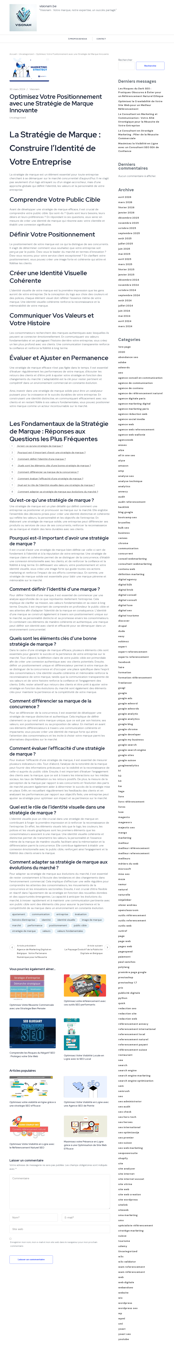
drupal (122, 626)
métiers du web (128, 863)
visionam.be (48, 6)
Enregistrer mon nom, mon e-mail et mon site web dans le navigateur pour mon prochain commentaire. (53, 1244)
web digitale (126, 1282)
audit (121, 496)
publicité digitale (129, 993)
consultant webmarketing (135, 564)
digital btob (125, 589)
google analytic (128, 713)
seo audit (124, 1106)
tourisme (124, 1241)
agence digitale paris (132, 398)
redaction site (127, 1013)
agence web (126, 424)
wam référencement (131, 1272)
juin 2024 (124, 310)
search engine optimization (135, 1080)
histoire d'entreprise (23, 920)
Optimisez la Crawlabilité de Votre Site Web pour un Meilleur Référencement (140, 105)
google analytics (129, 719)
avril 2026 (124, 197)
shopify (123, 1158)
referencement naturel (133, 1039)
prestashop (125, 977)
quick (121, 1003)
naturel (123, 889)
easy (121, 636)
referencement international (137, 1029)
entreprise (62, 914)
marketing (124, 837)
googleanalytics (128, 765)
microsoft (124, 869)
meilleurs (124, 858)
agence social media (131, 419)
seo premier (126, 1137)
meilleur (123, 843)
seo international (129, 1127)
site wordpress (128, 1199)
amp (121, 471)
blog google (125, 512)
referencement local (131, 1034)
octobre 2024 (127, 290)
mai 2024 (124, 316)
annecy (123, 491)
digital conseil (127, 595)
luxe (121, 812)
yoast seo (124, 1334)
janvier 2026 (126, 212)
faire (121, 667)
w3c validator (127, 1261)
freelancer (125, 682)
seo (120, 1096)
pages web (125, 946)
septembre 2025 (129, 233)
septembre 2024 (129, 295)
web (121, 1277)
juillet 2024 (125, 305)
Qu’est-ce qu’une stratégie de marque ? (39, 446)
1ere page (124, 346)
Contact (101, 39)
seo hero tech (127, 1117)
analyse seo (126, 476)
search (122, 1065)
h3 (120, 781)
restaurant (125, 1055)
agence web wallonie (131, 434)
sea (120, 1060)
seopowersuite (128, 1153)
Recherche (150, 65)
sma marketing (128, 1215)
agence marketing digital (134, 403)
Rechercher (125, 60)
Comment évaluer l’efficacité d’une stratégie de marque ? (50, 478)
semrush (124, 1091)
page (121, 936)
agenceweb (125, 440)
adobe (122, 362)
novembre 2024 (128, 285)
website (123, 1292)
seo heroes (125, 1122)
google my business (131, 739)
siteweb (123, 1210)
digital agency (127, 579)
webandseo (125, 1287)
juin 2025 (124, 248)
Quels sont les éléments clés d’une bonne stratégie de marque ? (54, 465)
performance (35, 925)
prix (120, 987)
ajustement (18, 914)
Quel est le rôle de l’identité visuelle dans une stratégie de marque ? (56, 485)
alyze (121, 460)
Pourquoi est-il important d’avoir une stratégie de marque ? (51, 452)
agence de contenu (130, 388)
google (122, 693)
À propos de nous (77, 39)
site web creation (129, 1194)
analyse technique (130, 481)
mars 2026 (125, 202)
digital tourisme (128, 615)
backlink (123, 507)
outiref (122, 931)
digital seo (125, 610)
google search (127, 744)
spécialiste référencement (135, 1225)
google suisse (127, 760)
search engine (127, 1070)
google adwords (128, 708)
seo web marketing (130, 1148)
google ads (125, 698)
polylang (123, 967)
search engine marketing (134, 1075)
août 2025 (125, 238)
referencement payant (133, 1044)
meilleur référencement (134, 848)
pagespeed (125, 951)
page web (124, 941)
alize (121, 450)
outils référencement (132, 915)
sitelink (123, 1204)
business (124, 533)
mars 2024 (125, 326)
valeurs (46, 931)
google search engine (132, 750)
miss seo (124, 874)
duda (121, 631)
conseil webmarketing (132, 558)
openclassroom (128, 910)
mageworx (125, 822)
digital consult (127, 600)
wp (120, 1313)
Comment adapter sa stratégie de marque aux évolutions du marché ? (57, 491)
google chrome (128, 729)
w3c (121, 1256)
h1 (119, 770)
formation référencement (135, 677)
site (120, 1163)
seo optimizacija (128, 1132)
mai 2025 (124, 254)
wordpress (125, 1303)
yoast (122, 1329)
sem (121, 1086)
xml (120, 1323)
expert (122, 646)
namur (122, 884)
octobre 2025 (127, 228)
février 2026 (126, 207)
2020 (121, 352)
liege (121, 791)
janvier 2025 (126, 274)
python (122, 998)
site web (123, 1189)
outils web (125, 925)
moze (121, 879)
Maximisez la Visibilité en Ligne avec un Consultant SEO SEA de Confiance (138, 147)
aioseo (122, 445)
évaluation (81, 914)
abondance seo (128, 357)
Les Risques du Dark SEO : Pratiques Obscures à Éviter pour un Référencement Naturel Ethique (140, 92)
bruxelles (124, 522)
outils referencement (132, 920)
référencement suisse (132, 1049)
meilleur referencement (134, 853)
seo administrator (130, 1101)
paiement (124, 956)
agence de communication (135, 383)
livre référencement (131, 801)
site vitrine (125, 1184)
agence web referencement (136, 429)
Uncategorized (18, 117)
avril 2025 (124, 259)
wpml (121, 1318)
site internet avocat (131, 1179)
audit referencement (132, 502)
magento (124, 817)
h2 (120, 775)
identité (46, 920)
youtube (123, 1339)
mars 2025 (125, 264)
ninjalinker (125, 900)
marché (16, 925)
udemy (122, 1246)
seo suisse (125, 1142)
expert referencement (132, 651)
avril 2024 (124, 321)
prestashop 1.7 (127, 982)
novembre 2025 (128, 223)
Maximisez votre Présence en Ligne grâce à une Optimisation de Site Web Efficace (85, 1145)
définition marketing (131, 574)
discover (124, 620)
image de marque (92, 920)
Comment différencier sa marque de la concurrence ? (48, 472)
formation (124, 672)
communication (41, 914)
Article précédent (34, 951)
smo (121, 1220)
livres (121, 806)
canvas (123, 538)
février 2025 (126, 269)
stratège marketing (131, 1230)
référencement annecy (133, 1024)
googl (121, 688)
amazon (123, 465)
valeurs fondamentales (70, 931)
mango (122, 832)
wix (120, 1297)
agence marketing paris (133, 408)
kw (120, 786)
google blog (125, 724)
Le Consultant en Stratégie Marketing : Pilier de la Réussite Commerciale (138, 134)
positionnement (58, 925)
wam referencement (131, 1266)
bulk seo (123, 527)
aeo (120, 372)
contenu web (126, 569)
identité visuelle (66, 920)
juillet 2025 (125, 243)
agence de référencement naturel (140, 393)
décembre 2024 (128, 279)
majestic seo (126, 827)
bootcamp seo (127, 517)
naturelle (124, 894)
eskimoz (123, 641)
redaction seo (127, 1008)
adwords (124, 367)
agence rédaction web (132, 414)
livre (121, 796)
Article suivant (85, 949)
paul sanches (127, 962)
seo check (124, 1111)
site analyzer (126, 1168)
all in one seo (126, 455)
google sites (126, 755)
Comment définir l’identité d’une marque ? (41, 459)
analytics (124, 486)
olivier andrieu (127, 905)
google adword (128, 703)
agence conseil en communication (140, 377)
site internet (126, 1173)
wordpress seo (128, 1308)
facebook (124, 662)
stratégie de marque (24, 931)
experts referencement (133, 657)
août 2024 (125, 300)
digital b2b (125, 584)
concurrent (125, 553)
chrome (123, 543)
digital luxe (125, 605)
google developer (129, 734)
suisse (122, 1235)
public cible (80, 925)
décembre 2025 (128, 217)
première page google (132, 972)
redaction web (127, 1018)
